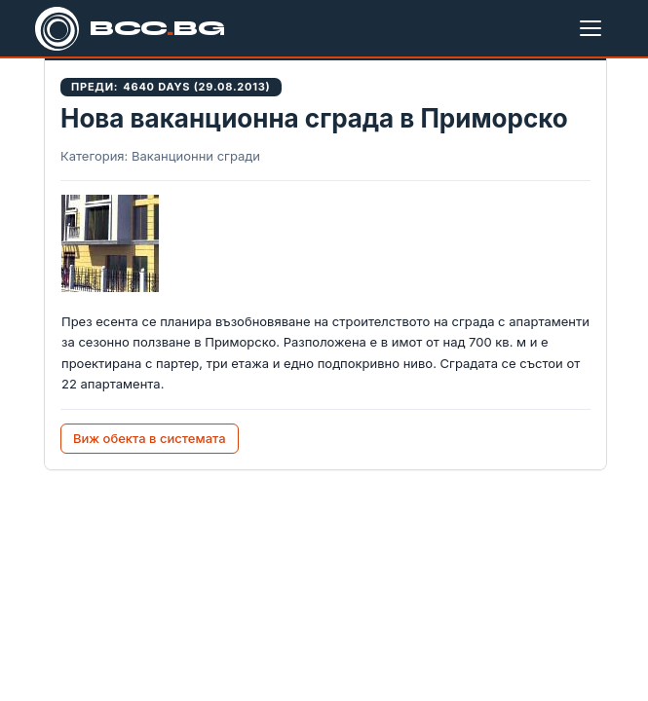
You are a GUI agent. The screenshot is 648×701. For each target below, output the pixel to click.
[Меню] (594, 28)
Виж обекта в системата (149, 438)
